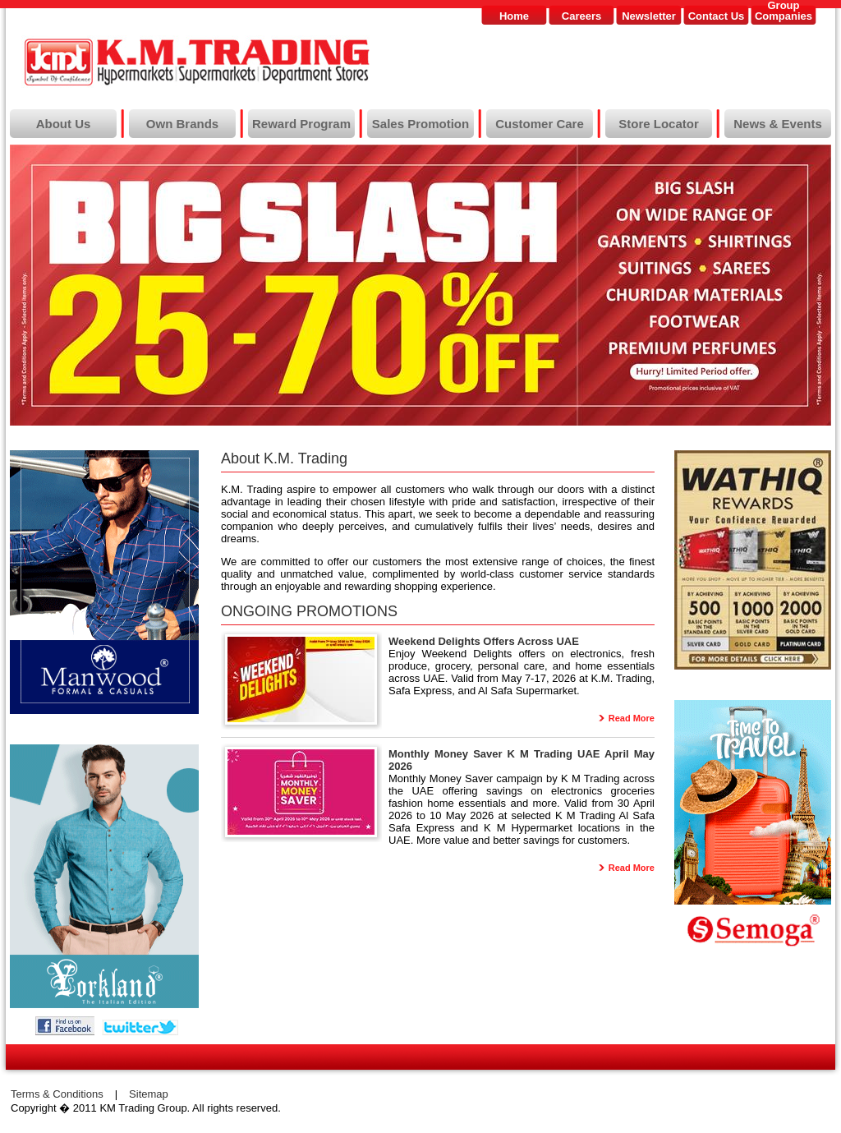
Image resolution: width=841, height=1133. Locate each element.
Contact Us (716, 16)
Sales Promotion (420, 124)
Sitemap (148, 1094)
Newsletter (649, 16)
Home (514, 16)
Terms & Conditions (57, 1094)
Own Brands (182, 124)
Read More (632, 718)
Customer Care (539, 124)
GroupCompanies (783, 11)
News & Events (777, 124)
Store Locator (658, 124)
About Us (63, 124)
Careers (581, 16)
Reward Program (301, 124)
